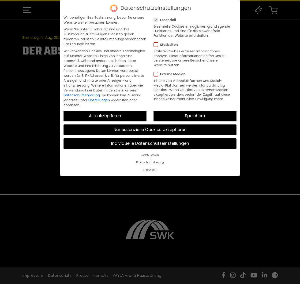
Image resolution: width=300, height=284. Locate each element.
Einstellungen (99, 100)
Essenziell (166, 20)
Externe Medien (171, 74)
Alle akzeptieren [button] (105, 116)
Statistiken (167, 44)
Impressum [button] (150, 169)
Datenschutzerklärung (82, 95)
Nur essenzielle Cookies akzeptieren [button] (150, 129)
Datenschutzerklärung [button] (150, 162)
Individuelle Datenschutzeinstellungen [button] (150, 143)
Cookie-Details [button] (150, 155)
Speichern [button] (195, 116)
